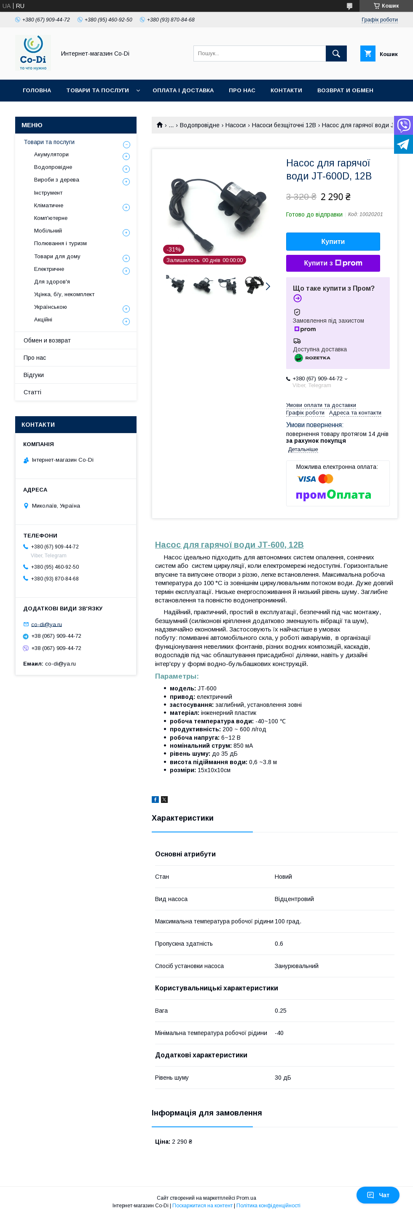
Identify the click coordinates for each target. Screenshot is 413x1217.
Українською (50, 307)
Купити (333, 241)
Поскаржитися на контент (202, 1206)
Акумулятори (51, 154)
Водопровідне (200, 125)
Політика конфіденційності (268, 1206)
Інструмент (48, 193)
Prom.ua (246, 1198)
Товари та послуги (97, 90)
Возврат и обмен (345, 90)
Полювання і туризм (60, 243)
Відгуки (34, 375)
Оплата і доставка (183, 90)
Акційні (43, 319)
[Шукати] (336, 53)
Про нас (242, 90)
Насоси (235, 125)
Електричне (49, 269)
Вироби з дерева (56, 180)
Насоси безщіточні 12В (284, 125)
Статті (32, 392)
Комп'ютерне (50, 218)
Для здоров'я (52, 281)
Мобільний (48, 230)
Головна (37, 90)
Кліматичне (48, 205)
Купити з (333, 263)
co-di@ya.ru (46, 624)
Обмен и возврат (47, 340)
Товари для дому (57, 256)
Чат (378, 1195)
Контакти (286, 90)
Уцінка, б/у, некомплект (64, 294)
